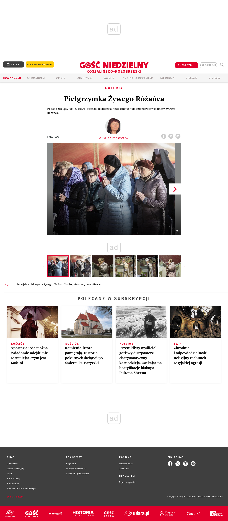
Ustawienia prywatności (77, 473)
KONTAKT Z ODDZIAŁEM (138, 77)
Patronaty (167, 77)
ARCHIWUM (84, 77)
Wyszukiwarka (222, 64)
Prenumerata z (39, 65)
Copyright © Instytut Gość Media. (182, 497)
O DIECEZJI (216, 77)
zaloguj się (208, 65)
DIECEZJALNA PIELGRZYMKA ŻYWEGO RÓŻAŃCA (39, 284)
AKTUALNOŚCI (36, 77)
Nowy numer (12, 77)
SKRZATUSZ (79, 284)
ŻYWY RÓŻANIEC (93, 284)
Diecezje (191, 77)
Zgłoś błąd (15, 497)
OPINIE (60, 77)
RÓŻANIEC (67, 284)
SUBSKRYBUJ (186, 65)
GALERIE (108, 77)
